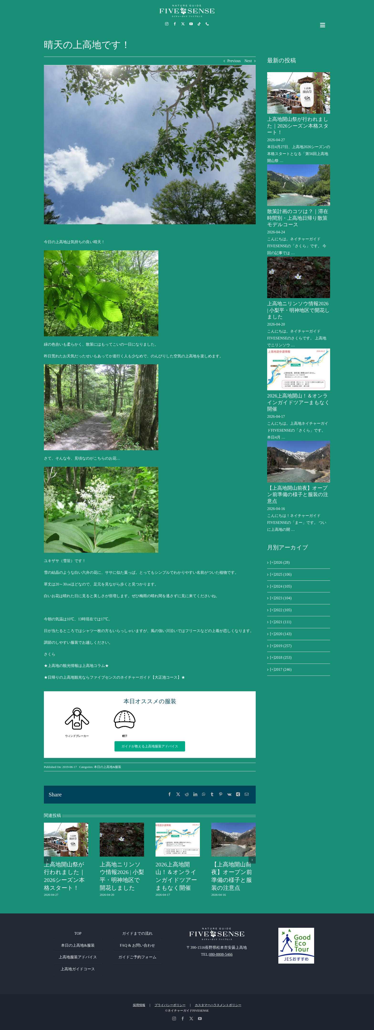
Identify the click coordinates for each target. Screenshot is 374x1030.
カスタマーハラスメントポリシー (218, 1005)
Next (248, 61)
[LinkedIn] (195, 794)
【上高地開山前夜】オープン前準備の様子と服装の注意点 (297, 494)
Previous (234, 61)
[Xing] (238, 794)
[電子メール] (246, 794)
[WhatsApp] (204, 794)
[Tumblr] (212, 794)
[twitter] (183, 24)
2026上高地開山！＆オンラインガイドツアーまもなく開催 (298, 402)
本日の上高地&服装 (107, 767)
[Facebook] (169, 794)
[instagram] (166, 24)
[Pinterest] (220, 794)
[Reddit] (186, 794)
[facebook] (175, 24)
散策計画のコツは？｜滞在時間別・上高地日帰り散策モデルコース (297, 218)
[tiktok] (199, 24)
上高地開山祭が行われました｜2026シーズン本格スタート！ (298, 125)
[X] (178, 794)
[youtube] (191, 24)
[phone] (207, 24)
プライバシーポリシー (170, 1005)
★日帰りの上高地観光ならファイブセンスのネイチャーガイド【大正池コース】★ (114, 677)
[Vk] (229, 794)
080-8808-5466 (221, 954)
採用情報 (139, 1005)
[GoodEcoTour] (296, 930)
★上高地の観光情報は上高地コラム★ (76, 666)
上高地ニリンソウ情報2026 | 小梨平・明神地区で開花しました (298, 310)
